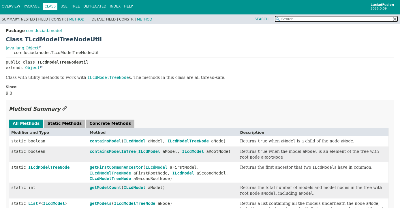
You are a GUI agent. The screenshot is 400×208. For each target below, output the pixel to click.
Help (128, 6)
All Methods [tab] (26, 123)
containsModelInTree (113, 151)
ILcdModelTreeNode (188, 141)
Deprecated (94, 6)
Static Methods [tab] (64, 123)
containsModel (105, 141)
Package (32, 6)
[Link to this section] (64, 109)
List (33, 203)
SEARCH (262, 19)
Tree (75, 6)
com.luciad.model (44, 30)
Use (64, 6)
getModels (101, 203)
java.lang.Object (22, 48)
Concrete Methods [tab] (110, 123)
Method (76, 19)
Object (32, 67)
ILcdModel (135, 141)
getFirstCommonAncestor (116, 167)
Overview (11, 6)
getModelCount (105, 187)
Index (115, 6)
